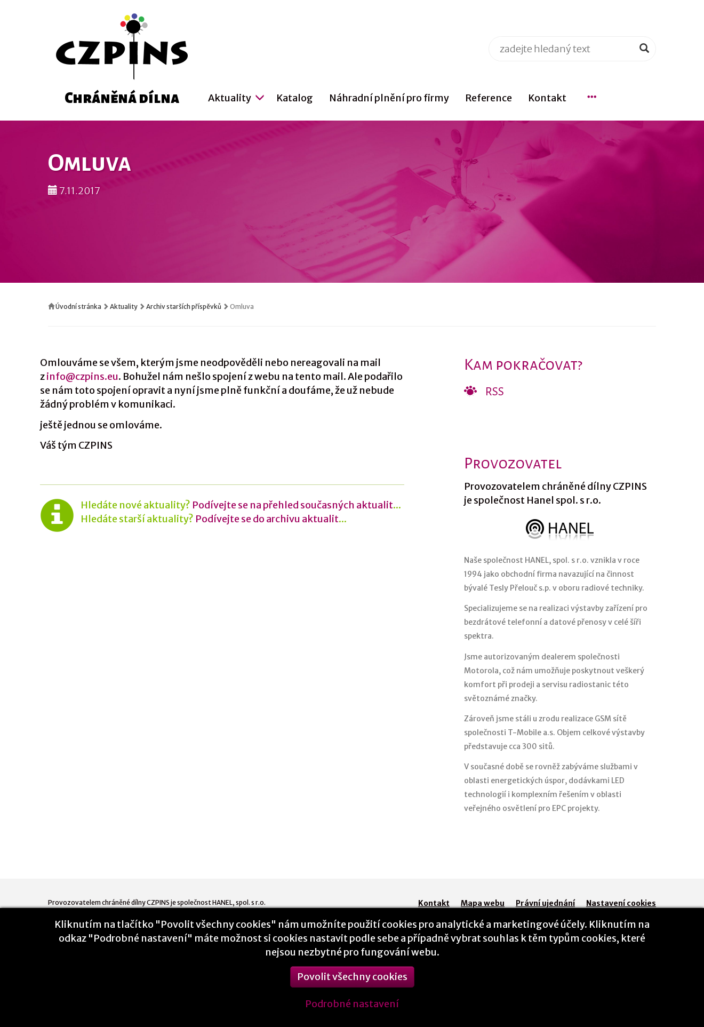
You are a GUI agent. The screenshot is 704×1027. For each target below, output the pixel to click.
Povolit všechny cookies (352, 982)
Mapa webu (483, 903)
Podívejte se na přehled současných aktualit (292, 505)
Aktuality (124, 306)
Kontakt (434, 903)
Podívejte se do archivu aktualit (267, 519)
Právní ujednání (545, 903)
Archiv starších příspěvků (183, 306)
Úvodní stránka (78, 306)
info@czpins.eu (82, 376)
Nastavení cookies (621, 903)
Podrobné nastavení (352, 1010)
